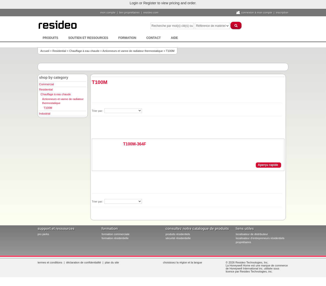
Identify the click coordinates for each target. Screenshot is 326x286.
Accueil (44, 50)
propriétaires (243, 242)
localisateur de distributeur (252, 234)
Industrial (44, 113)
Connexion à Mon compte (256, 12)
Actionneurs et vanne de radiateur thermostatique (132, 50)
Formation (127, 38)
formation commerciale (115, 234)
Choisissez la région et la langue (182, 262)
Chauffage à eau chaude (84, 50)
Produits (50, 38)
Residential (59, 50)
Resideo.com (150, 12)
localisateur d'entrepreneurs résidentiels (260, 238)
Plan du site (112, 262)
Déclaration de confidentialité (83, 262)
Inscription (282, 12)
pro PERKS (43, 234)
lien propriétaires (129, 12)
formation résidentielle (115, 238)
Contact (153, 38)
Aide (174, 38)
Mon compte (108, 12)
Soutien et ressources (88, 38)
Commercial (46, 84)
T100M (48, 107)
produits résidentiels (178, 234)
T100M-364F (134, 144)
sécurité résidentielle (178, 238)
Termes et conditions (50, 262)
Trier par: (98, 110)
